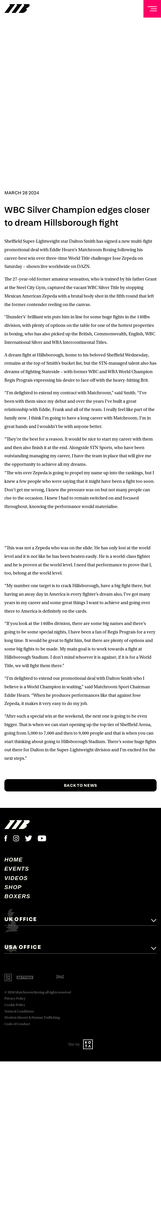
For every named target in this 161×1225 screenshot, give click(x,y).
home (13, 860)
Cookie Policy (14, 1005)
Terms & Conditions (19, 1011)
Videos (16, 878)
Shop (13, 887)
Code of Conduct (17, 1024)
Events (16, 869)
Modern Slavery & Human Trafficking (32, 1018)
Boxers (17, 896)
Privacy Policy (14, 998)
